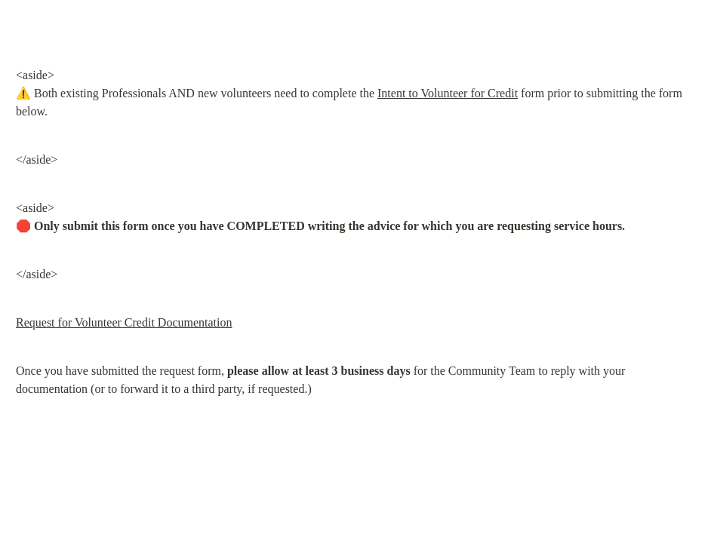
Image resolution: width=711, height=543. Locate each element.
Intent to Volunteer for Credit (447, 93)
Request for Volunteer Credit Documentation (124, 322)
